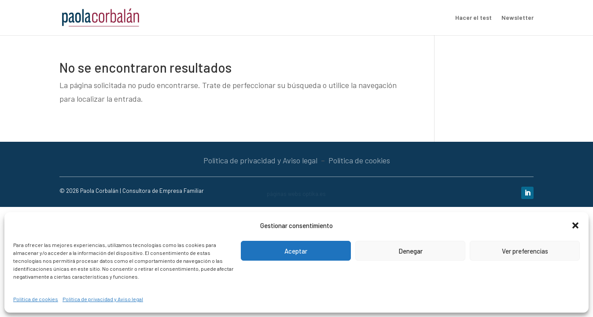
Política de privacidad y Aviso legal (103, 299)
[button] (575, 225)
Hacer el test (473, 18)
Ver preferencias (525, 251)
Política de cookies (35, 299)
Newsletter (517, 18)
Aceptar (295, 251)
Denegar (410, 251)
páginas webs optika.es (296, 193)
